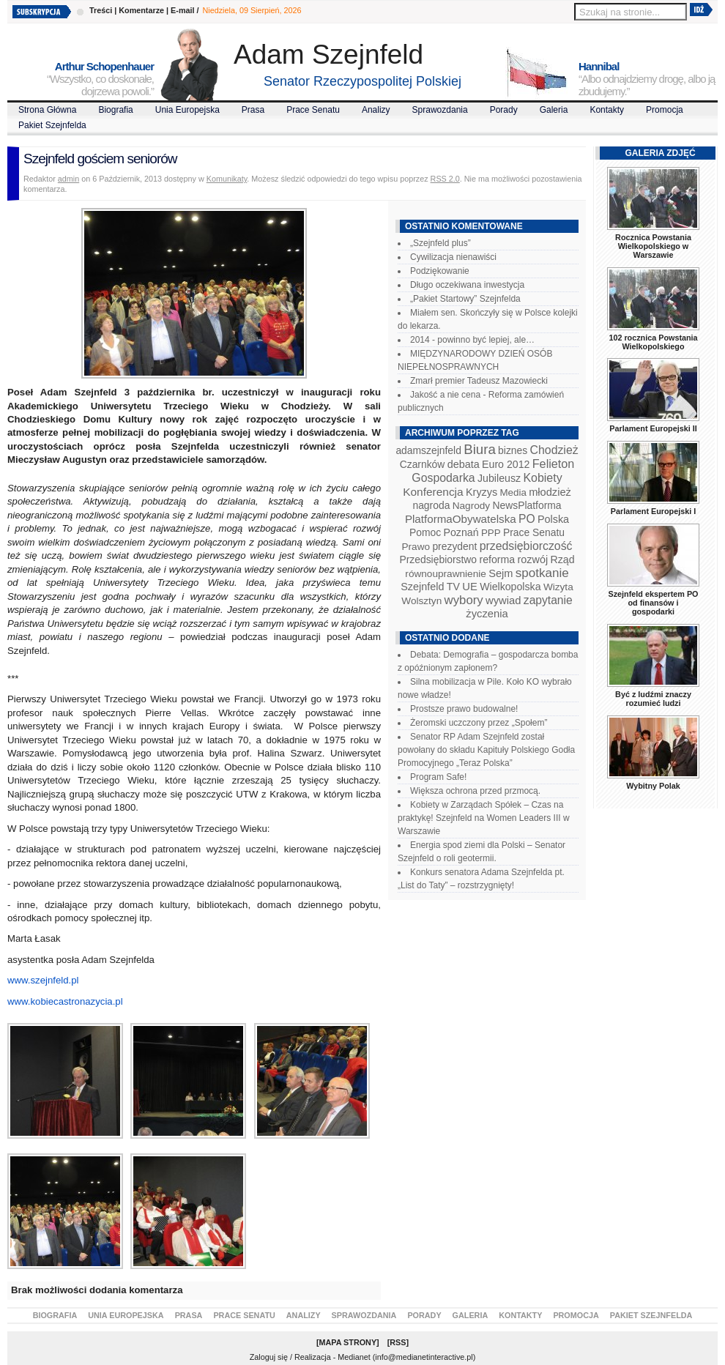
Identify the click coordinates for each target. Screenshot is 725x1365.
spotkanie (542, 573)
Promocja (664, 110)
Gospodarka (443, 478)
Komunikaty (227, 178)
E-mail (182, 10)
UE (469, 586)
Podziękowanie (439, 271)
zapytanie (548, 600)
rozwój (533, 559)
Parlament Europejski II (652, 428)
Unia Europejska (187, 110)
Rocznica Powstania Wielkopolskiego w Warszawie (653, 246)
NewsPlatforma (526, 505)
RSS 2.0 (445, 178)
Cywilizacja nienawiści (453, 257)
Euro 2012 (505, 464)
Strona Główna (47, 110)
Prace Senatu (313, 110)
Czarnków (422, 464)
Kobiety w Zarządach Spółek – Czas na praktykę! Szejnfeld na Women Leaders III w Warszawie (484, 818)
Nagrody (471, 505)
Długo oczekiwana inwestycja (467, 285)
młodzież (550, 492)
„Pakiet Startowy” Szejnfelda (465, 299)
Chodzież (554, 450)
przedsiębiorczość (526, 546)
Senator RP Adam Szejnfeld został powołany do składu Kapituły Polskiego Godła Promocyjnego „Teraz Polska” (486, 750)
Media (513, 492)
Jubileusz (499, 478)
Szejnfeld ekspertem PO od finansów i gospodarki (653, 602)
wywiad (503, 600)
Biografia (115, 110)
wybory (464, 600)
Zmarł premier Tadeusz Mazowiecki (479, 381)
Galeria (554, 110)
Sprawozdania (440, 110)
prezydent (454, 546)
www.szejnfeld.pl (42, 980)
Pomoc (425, 532)
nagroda (431, 505)
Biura (480, 449)
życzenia (487, 614)
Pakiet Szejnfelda (52, 125)
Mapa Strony (348, 1342)
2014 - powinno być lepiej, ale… (472, 340)
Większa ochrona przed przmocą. (475, 791)
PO (526, 519)
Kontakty (607, 110)
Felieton (553, 463)
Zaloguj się (269, 1357)
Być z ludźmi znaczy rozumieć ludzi (653, 698)
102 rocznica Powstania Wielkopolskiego (653, 342)
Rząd (563, 559)
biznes (512, 450)
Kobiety (542, 478)
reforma (497, 559)
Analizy (376, 110)
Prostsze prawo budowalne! (464, 709)
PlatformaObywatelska (460, 519)
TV (453, 586)
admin (68, 178)
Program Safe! (438, 777)
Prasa (253, 110)
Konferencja (433, 492)
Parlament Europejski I (653, 511)
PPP (491, 532)
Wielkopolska (510, 586)
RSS (398, 1342)
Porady (504, 110)
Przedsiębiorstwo (438, 559)
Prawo (415, 546)
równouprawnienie (445, 573)
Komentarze (141, 10)
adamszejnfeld (428, 450)
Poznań (461, 532)
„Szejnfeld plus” (440, 243)
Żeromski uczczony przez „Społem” (478, 723)
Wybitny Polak (653, 785)
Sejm (500, 573)
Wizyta (558, 586)
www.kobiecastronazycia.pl (65, 1001)
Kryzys (481, 492)
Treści (100, 10)
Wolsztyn (421, 600)
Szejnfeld (422, 586)
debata (463, 464)
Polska (553, 519)
